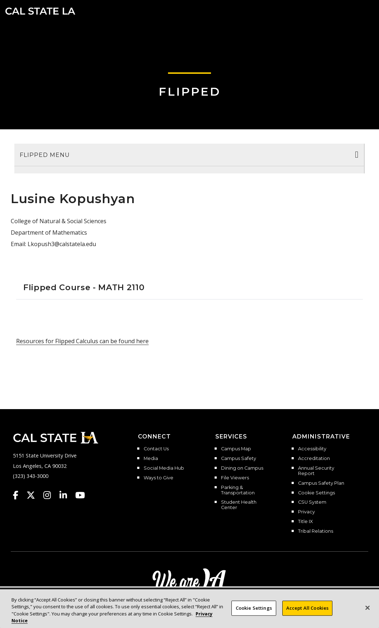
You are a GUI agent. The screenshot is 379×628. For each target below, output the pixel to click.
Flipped (190, 92)
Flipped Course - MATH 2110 (83, 287)
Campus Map (236, 448)
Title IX (305, 521)
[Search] (351, 10)
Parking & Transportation (238, 490)
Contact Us (156, 448)
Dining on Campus (242, 468)
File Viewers (235, 477)
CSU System (312, 502)
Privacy (306, 511)
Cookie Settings (316, 492)
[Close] (367, 607)
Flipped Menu (45, 155)
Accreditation (314, 458)
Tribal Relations (315, 531)
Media (151, 458)
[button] (363, 10)
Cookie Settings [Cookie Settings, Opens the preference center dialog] (254, 608)
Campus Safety (238, 458)
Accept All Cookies (307, 608)
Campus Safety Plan (321, 483)
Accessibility (312, 448)
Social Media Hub (164, 468)
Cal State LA (40, 11)
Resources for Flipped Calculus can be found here (82, 341)
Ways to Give (158, 477)
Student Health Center (238, 505)
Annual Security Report (316, 471)
